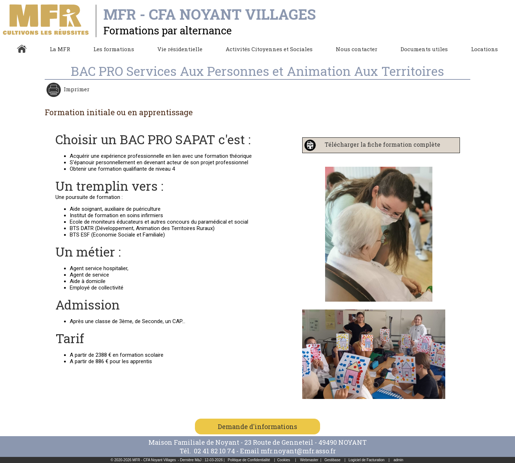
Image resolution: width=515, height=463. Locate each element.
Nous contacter (356, 49)
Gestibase (332, 460)
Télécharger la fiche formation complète (379, 144)
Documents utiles (424, 49)
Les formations (113, 49)
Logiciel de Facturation (366, 460)
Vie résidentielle (179, 49)
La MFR (60, 49)
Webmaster (309, 460)
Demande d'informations (257, 426)
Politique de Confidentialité (249, 460)
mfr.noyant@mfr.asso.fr (298, 451)
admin (398, 460)
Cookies (283, 460)
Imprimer (76, 89)
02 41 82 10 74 (215, 451)
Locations (484, 49)
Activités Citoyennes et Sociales (269, 49)
